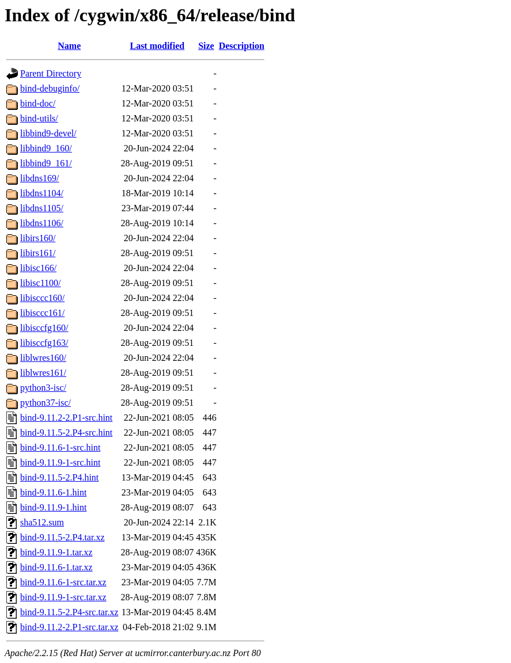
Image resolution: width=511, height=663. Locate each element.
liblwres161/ (43, 373)
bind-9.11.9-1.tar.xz (56, 552)
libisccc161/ (42, 313)
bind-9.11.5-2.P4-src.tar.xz (69, 612)
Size (206, 46)
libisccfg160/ (44, 328)
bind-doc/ (37, 103)
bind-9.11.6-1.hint (53, 492)
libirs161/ (37, 253)
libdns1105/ (41, 208)
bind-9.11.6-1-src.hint (60, 447)
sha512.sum (42, 522)
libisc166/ (38, 268)
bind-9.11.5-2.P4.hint (59, 477)
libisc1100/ (40, 283)
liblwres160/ (43, 358)
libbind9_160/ (46, 148)
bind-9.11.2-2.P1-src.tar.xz (69, 627)
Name (69, 46)
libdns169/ (39, 178)
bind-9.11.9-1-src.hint (60, 462)
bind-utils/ (39, 118)
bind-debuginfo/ (50, 88)
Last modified (157, 46)
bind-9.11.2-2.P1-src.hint (66, 417)
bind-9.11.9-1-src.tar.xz (63, 597)
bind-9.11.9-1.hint (53, 507)
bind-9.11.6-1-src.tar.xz (63, 582)
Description (241, 46)
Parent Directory (50, 73)
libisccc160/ (42, 298)
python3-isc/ (43, 388)
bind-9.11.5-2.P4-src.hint (66, 432)
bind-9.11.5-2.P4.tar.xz (62, 537)
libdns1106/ (41, 223)
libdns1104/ (41, 193)
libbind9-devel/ (48, 133)
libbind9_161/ (46, 163)
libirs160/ (37, 238)
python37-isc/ (45, 402)
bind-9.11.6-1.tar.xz (56, 567)
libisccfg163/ (44, 343)
